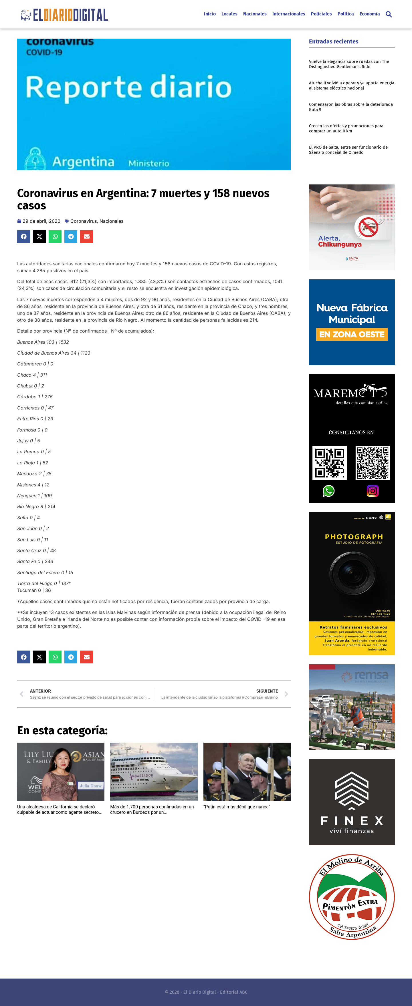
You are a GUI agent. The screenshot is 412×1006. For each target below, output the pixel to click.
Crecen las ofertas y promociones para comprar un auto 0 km (346, 128)
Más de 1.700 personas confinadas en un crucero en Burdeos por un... (152, 809)
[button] (389, 14)
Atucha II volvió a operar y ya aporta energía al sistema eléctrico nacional (351, 85)
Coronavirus (83, 221)
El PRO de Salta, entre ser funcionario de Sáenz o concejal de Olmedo (348, 150)
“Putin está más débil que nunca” (236, 807)
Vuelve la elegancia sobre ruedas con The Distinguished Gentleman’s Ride (349, 64)
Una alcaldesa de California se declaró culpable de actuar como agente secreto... (59, 809)
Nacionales (111, 221)
